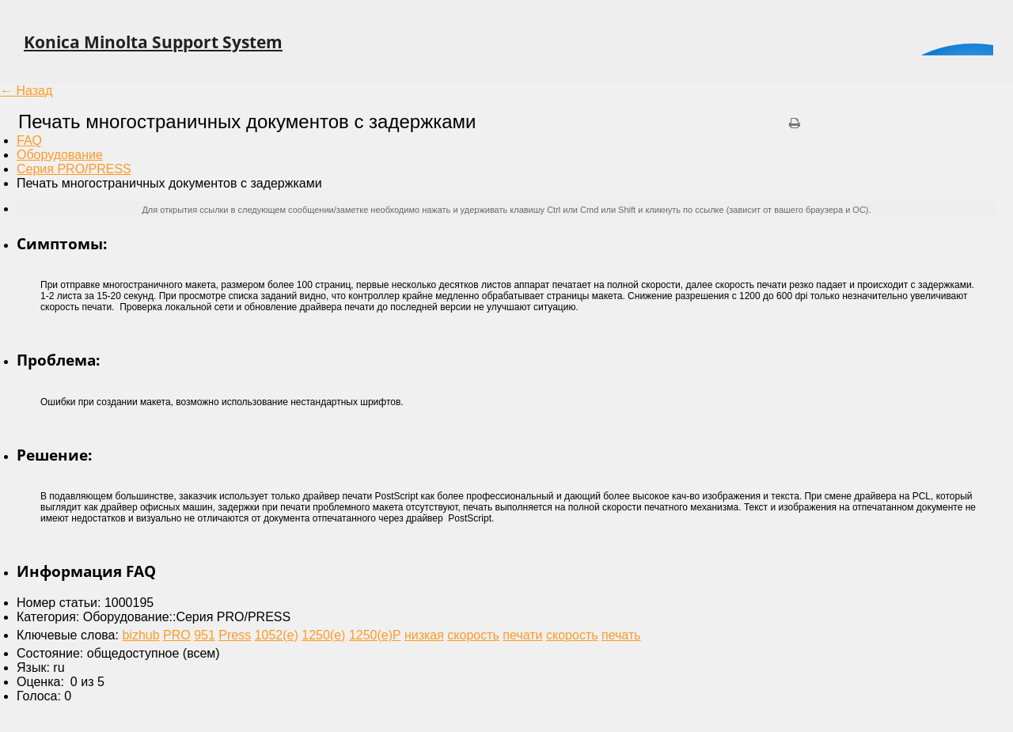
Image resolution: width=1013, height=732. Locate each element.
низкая (424, 635)
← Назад (26, 90)
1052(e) (276, 635)
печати (522, 635)
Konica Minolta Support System (153, 42)
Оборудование (60, 154)
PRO (177, 635)
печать (621, 635)
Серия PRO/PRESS (74, 169)
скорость (473, 635)
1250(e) (323, 635)
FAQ (29, 140)
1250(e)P (375, 635)
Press (234, 635)
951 (204, 635)
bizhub (140, 635)
